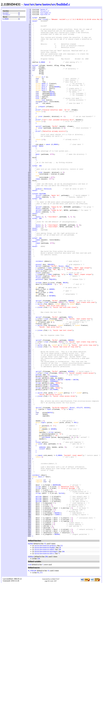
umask (48, 172)
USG (40, 197)
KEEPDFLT (57, 614)
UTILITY (80, 488)
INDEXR (70, 407)
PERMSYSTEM (54, 462)
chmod (38, 213)
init (40, 531)
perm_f (44, 103)
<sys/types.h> (45, 14)
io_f (43, 91)
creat (46, 361)
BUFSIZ (50, 493)
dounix (38, 235)
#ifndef (35, 231)
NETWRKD (52, 353)
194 (63, 657)
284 (46, 662)
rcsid (44, 22)
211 (61, 651)
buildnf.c (63, 4)
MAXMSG (57, 640)
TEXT (69, 379)
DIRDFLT (58, 616)
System (61, 590)
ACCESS (70, 444)
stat (43, 118)
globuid (39, 225)
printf (38, 130)
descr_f (45, 101)
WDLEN (51, 108)
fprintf (39, 330)
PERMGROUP (54, 456)
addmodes (42, 535)
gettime (39, 594)
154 (38, 664)
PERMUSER (53, 450)
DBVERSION (56, 580)
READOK (52, 454)
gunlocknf (39, 334)
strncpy (39, 337)
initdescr (6, 15)
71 (59, 659)
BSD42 (41, 174)
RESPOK (68, 454)
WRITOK (60, 454)
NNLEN (65, 337)
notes (47, 4)
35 (45, 649)
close (40, 367)
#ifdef (34, 20)
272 (41, 678)
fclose (38, 326)
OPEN (51, 349)
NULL (70, 320)
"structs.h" (44, 12)
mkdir (38, 183)
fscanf (40, 322)
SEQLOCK (51, 316)
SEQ (66, 318)
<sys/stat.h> (45, 16)
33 (48, 676)
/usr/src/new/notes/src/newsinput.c (46, 657)
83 (38, 678)
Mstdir (61, 318)
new (39, 4)
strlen (51, 517)
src (32, 4)
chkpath (42, 126)
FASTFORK (42, 231)
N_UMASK (6, 20)
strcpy (38, 452)
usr (26, 4)
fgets (44, 505)
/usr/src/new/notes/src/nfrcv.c (44, 659)
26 (60, 653)
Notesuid (47, 225)
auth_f (44, 106)
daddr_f (45, 99)
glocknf (39, 316)
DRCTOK (75, 454)
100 (59, 655)
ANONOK (51, 345)
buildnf (6, 13)
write (40, 363)
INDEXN (70, 359)
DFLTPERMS (54, 460)
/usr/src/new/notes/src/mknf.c (44, 655)
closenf (42, 537)
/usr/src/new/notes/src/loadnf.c (45, 653)
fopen (50, 320)
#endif (34, 24)
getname (39, 448)
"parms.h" (44, 10)
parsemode (46, 523)
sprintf (39, 150)
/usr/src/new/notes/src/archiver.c (45, 651)
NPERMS (57, 103)
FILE (37, 114)
